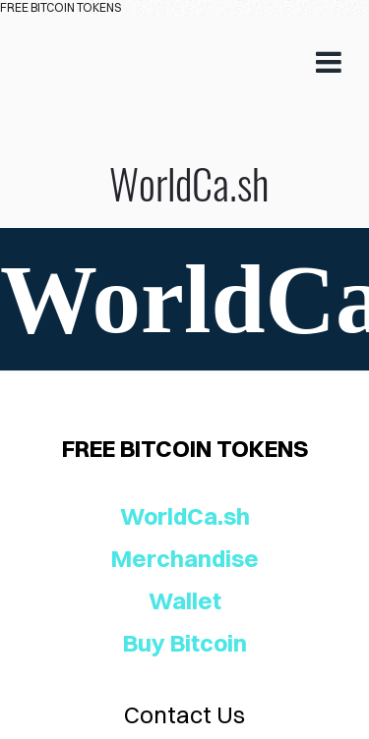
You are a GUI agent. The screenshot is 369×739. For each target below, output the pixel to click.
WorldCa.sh (184, 121)
